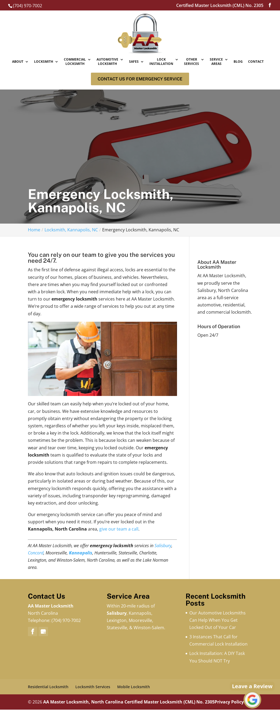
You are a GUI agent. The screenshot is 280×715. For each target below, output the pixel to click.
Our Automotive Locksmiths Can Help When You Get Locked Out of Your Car (217, 620)
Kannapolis (80, 553)
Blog (238, 62)
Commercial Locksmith (75, 61)
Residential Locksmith (48, 686)
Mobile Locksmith (133, 686)
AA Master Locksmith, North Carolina (83, 702)
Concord (35, 553)
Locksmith (43, 62)
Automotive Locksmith (107, 61)
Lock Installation (161, 61)
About (17, 62)
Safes (134, 62)
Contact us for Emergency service (140, 78)
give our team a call (118, 529)
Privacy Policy (229, 702)
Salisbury (162, 546)
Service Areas (216, 61)
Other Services (191, 61)
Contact (256, 62)
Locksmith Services (92, 686)
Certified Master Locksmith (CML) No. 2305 (169, 702)
